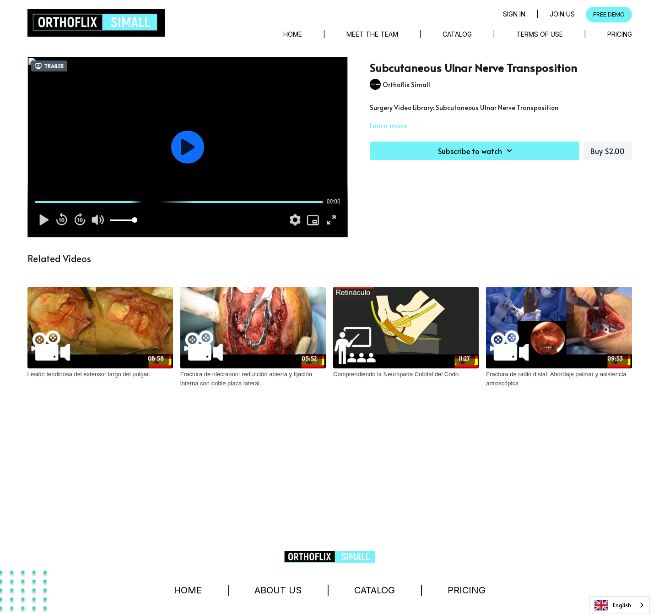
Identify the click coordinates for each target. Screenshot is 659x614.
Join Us (562, 14)
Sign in (514, 14)
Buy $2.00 (607, 151)
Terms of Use (539, 34)
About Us (278, 590)
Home (292, 34)
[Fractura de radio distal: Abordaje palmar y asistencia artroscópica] (559, 379)
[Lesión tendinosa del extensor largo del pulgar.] (100, 374)
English (612, 605)
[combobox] (619, 605)
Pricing (619, 34)
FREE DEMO (609, 14)
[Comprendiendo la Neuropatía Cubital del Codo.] (406, 374)
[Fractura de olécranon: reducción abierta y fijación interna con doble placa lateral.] (253, 379)
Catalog (457, 34)
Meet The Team (372, 34)
